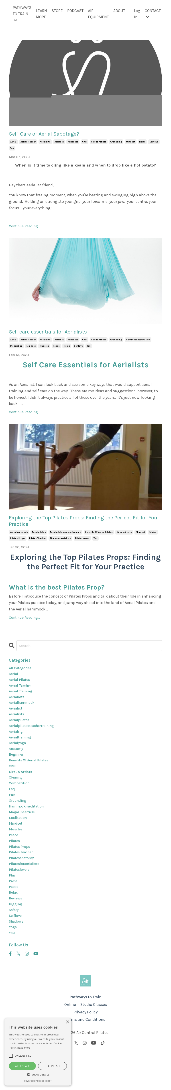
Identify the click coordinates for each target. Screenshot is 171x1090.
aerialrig (16, 745)
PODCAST (75, 10)
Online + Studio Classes (85, 1042)
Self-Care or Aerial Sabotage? (54, 135)
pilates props (17, 544)
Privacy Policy (85, 1049)
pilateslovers (82, 544)
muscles (44, 349)
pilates (153, 538)
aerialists (73, 143)
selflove (153, 143)
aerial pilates (20, 687)
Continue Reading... (24, 228)
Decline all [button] (52, 1066)
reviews (16, 931)
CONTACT (153, 13)
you (12, 149)
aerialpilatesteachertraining (65, 538)
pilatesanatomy (23, 886)
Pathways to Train (86, 1034)
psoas (14, 918)
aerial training (22, 700)
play (12, 905)
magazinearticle (23, 835)
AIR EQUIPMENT (98, 14)
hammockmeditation (138, 343)
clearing (16, 796)
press (13, 912)
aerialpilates (39, 538)
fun (12, 816)
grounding (116, 143)
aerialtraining (21, 752)
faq (12, 809)
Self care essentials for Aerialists (60, 334)
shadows (17, 957)
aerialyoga (18, 758)
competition (20, 803)
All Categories (21, 675)
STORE (56, 10)
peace (56, 349)
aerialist (59, 143)
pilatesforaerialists (60, 544)
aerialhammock (19, 538)
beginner (17, 771)
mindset (130, 143)
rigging (16, 937)
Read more (24, 1047)
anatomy (17, 764)
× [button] (67, 1022)
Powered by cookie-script (38, 1081)
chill (84, 143)
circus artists (98, 143)
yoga (13, 963)
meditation (16, 349)
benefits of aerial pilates (99, 538)
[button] (38, 1074)
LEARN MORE (41, 14)
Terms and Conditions (85, 1057)
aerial (13, 143)
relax (142, 143)
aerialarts (45, 143)
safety (14, 944)
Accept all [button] (22, 1066)
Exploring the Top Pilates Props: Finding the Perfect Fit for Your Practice (76, 526)
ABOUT (119, 10)
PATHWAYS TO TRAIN (21, 13)
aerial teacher (28, 143)
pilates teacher (37, 544)
